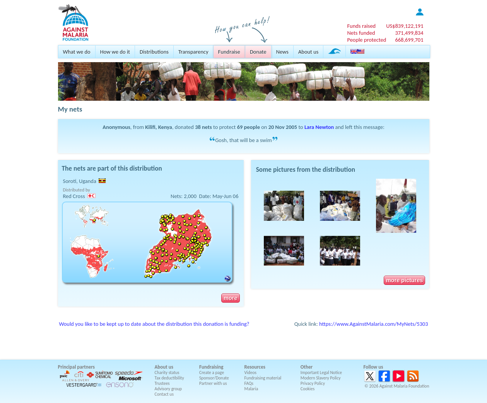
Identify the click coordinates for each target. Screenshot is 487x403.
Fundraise (229, 51)
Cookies (308, 388)
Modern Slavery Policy (321, 378)
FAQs (249, 383)
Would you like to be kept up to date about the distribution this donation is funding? (154, 323)
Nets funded (361, 32)
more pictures (404, 280)
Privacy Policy (313, 383)
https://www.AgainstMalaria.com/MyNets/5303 (373, 323)
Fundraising (211, 367)
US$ (404, 25)
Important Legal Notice (321, 372)
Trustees (162, 383)
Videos (250, 372)
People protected (366, 39)
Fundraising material (263, 378)
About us (308, 51)
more (230, 298)
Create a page (211, 372)
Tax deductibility (169, 378)
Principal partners (76, 367)
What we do (77, 51)
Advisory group (168, 388)
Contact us (164, 394)
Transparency (193, 51)
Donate (258, 51)
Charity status (167, 372)
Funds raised (361, 25)
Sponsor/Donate (214, 378)
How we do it (115, 51)
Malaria (251, 388)
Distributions (154, 51)
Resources (254, 367)
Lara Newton (319, 127)
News (282, 51)
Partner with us (213, 383)
